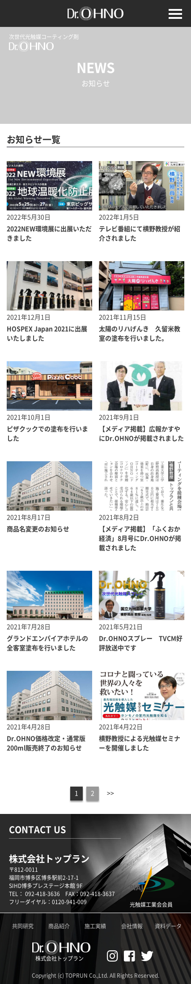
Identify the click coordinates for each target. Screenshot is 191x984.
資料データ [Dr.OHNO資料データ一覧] (168, 926)
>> (110, 793)
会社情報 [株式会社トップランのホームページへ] (132, 926)
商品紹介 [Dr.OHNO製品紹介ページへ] (59, 926)
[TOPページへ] (96, 4)
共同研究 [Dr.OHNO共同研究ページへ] (23, 926)
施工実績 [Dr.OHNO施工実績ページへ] (95, 926)
